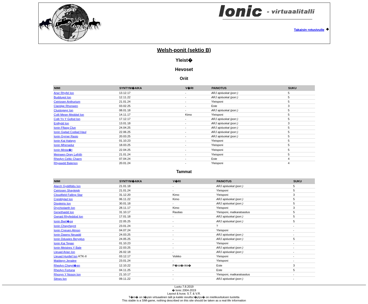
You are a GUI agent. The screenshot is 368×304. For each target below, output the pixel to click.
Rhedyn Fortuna (64, 270)
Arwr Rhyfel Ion (64, 92)
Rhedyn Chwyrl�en (67, 265)
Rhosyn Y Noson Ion (67, 274)
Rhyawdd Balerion (65, 163)
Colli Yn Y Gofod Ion (67, 118)
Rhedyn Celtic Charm (68, 158)
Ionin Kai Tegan (64, 243)
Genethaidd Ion (64, 212)
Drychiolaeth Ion (64, 207)
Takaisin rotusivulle (309, 30)
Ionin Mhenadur (64, 145)
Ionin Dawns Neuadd (67, 234)
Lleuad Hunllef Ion (65, 256)
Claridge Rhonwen (66, 105)
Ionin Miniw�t (63, 149)
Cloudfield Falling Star (68, 194)
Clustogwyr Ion (63, 110)
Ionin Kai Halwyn (65, 140)
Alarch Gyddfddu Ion (67, 186)
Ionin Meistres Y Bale (67, 247)
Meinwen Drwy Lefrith (68, 154)
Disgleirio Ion (62, 203)
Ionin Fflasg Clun (65, 127)
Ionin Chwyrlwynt (65, 225)
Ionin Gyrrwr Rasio (66, 136)
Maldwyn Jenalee (65, 260)
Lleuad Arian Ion (64, 251)
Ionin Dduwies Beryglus (69, 238)
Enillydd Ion (61, 123)
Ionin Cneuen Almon (67, 230)
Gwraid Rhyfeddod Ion (68, 216)
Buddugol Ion (62, 97)
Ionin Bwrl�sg (63, 221)
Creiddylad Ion (63, 199)
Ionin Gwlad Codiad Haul (70, 131)
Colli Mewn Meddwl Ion (69, 114)
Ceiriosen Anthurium (67, 101)
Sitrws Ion (60, 278)
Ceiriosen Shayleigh (67, 190)
